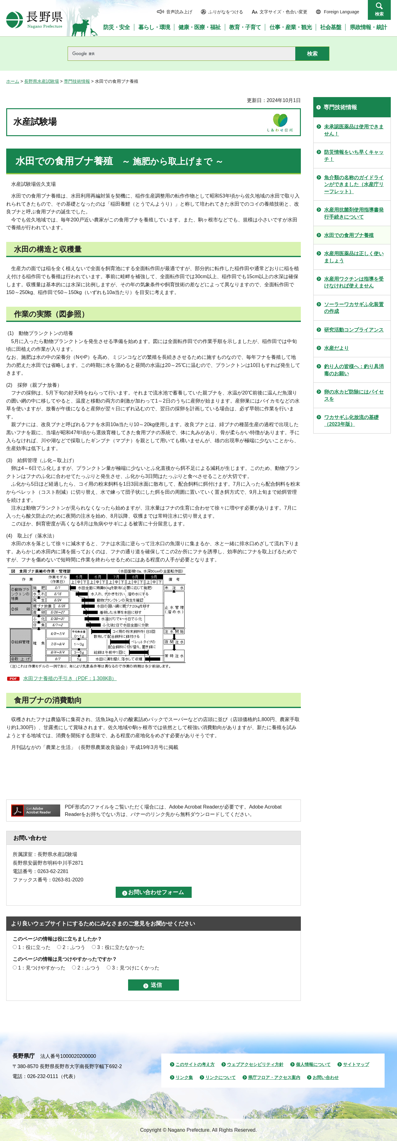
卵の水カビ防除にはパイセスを (354, 395)
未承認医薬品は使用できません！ (354, 130)
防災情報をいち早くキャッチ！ (354, 155)
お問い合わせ (326, 1077)
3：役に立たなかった (121, 947)
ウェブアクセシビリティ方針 (255, 1064)
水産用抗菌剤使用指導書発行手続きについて (354, 213)
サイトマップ (356, 1064)
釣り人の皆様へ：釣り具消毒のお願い (354, 370)
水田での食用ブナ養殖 (349, 235)
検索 (379, 13)
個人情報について (313, 1064)
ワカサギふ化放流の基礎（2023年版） (351, 421)
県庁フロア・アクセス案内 (274, 1077)
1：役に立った (34, 947)
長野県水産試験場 (41, 81)
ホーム (12, 81)
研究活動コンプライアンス (354, 329)
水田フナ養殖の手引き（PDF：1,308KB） (70, 678)
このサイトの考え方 (195, 1064)
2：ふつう (74, 947)
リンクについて (220, 1077)
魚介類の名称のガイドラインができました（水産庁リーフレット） (354, 184)
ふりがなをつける (225, 11)
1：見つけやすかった (41, 967)
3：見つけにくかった (135, 967)
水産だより (336, 348)
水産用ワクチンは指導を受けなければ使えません (354, 282)
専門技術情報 (77, 81)
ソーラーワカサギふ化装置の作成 (354, 308)
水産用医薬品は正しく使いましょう (354, 257)
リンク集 (184, 1077)
